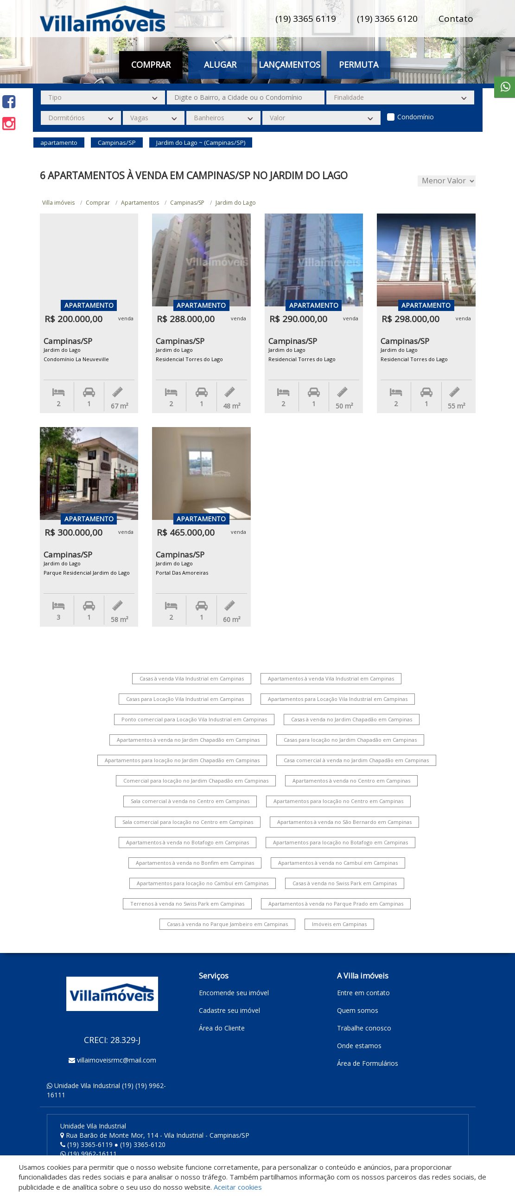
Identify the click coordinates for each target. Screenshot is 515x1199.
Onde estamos (359, 1045)
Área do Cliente (222, 1028)
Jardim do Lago (236, 203)
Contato (456, 19)
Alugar (220, 64)
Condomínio (415, 117)
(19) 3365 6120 (387, 19)
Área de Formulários (367, 1063)
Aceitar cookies (238, 1187)
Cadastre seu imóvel (229, 1010)
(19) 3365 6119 (305, 19)
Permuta (358, 64)
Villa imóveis (58, 203)
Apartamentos (140, 203)
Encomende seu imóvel (234, 992)
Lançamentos (289, 64)
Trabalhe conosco (364, 1028)
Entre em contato (363, 992)
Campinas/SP (187, 203)
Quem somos (357, 1010)
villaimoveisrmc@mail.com (116, 1060)
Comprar (151, 64)
